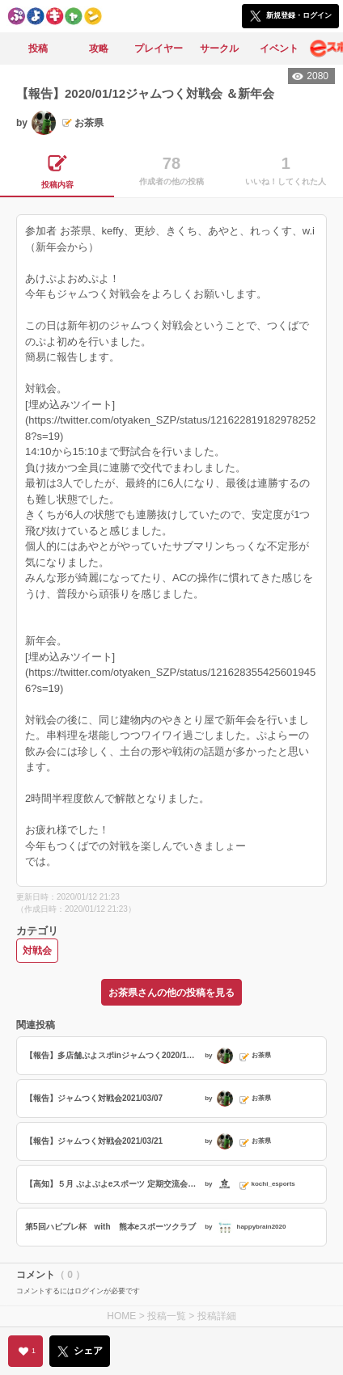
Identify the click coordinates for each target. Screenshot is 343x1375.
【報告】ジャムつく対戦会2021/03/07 (94, 1098)
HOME (121, 1316)
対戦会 (37, 950)
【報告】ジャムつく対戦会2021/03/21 (94, 1141)
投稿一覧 (166, 1316)
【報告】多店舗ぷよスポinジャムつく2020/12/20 (113, 1055)
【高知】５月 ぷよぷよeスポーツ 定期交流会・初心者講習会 (113, 1183)
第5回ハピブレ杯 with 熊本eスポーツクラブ (110, 1226)
